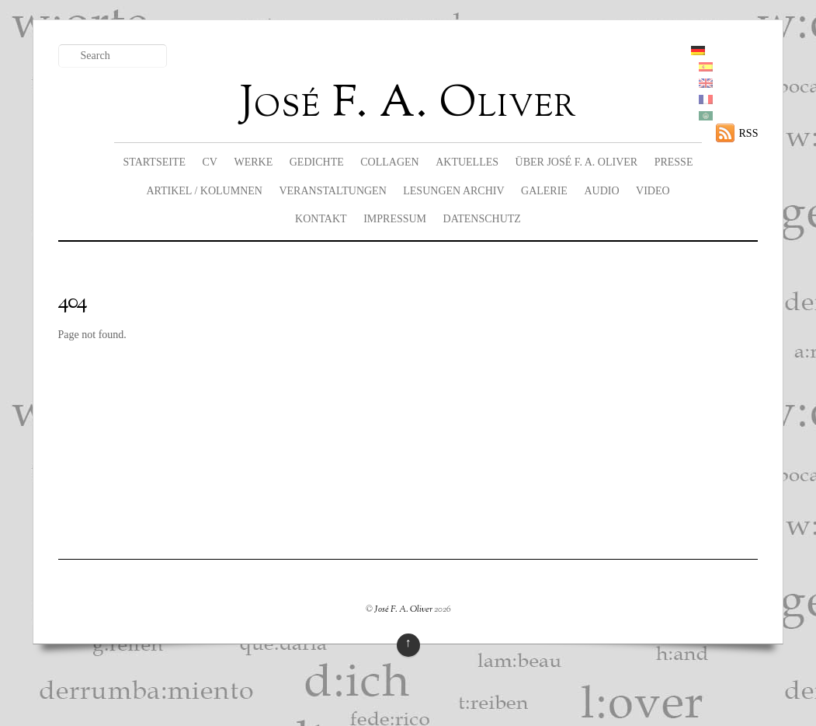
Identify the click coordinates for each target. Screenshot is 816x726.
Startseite (154, 162)
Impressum (394, 219)
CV (210, 162)
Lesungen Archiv (453, 191)
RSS (749, 133)
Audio (601, 191)
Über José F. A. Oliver (577, 162)
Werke (253, 162)
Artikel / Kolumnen (204, 191)
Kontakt (321, 219)
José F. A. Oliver (403, 609)
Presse (674, 162)
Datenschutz (482, 219)
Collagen (389, 162)
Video (653, 191)
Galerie (544, 191)
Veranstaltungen (332, 191)
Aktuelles (467, 162)
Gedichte (317, 162)
